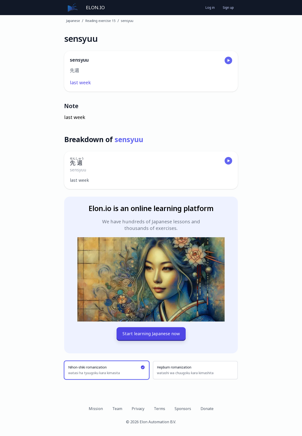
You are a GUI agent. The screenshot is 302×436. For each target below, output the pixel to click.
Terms (159, 408)
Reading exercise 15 (100, 20)
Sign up (228, 7)
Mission (96, 408)
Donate (207, 408)
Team (117, 408)
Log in (210, 7)
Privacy (138, 408)
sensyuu (127, 20)
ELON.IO (95, 7)
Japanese (73, 20)
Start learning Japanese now (151, 333)
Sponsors (183, 408)
